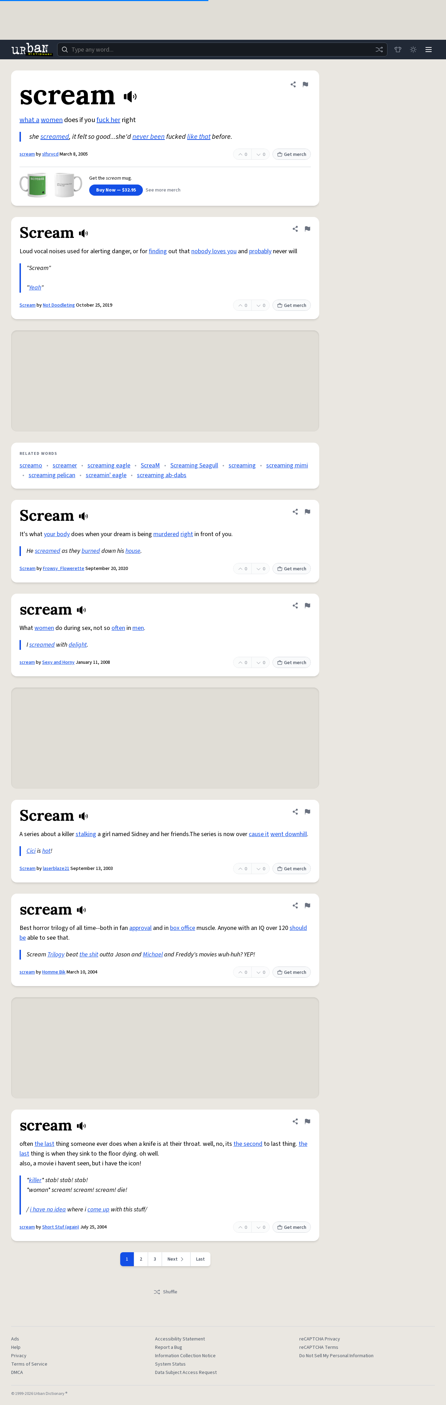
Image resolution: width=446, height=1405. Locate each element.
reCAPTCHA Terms (318, 1347)
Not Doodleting (59, 305)
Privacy (18, 1355)
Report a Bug (168, 1347)
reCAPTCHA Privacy (319, 1339)
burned (91, 551)
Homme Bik (54, 972)
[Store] (398, 49)
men (138, 628)
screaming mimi (287, 465)
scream (27, 154)
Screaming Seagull (194, 465)
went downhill (288, 834)
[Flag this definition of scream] (305, 84)
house (132, 551)
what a (29, 120)
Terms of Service (29, 1364)
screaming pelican (52, 475)
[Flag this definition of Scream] (307, 228)
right (186, 534)
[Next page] (176, 1259)
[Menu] (428, 49)
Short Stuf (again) (60, 1227)
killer (35, 1180)
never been (148, 137)
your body (57, 534)
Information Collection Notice (185, 1355)
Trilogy (55, 954)
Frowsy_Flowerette (63, 568)
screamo (31, 465)
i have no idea (48, 1209)
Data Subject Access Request (186, 1372)
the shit (88, 954)
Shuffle (165, 1291)
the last (44, 1144)
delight (78, 644)
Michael (153, 954)
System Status (170, 1364)
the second (247, 1144)
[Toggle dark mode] (413, 49)
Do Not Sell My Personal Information (336, 1355)
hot (46, 851)
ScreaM (150, 465)
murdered (166, 534)
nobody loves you (214, 251)
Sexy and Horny (58, 662)
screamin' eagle (106, 475)
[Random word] (379, 49)
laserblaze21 (56, 868)
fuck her (108, 120)
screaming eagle (108, 465)
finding (158, 251)
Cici (31, 851)
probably (260, 251)
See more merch (163, 190)
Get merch (291, 154)
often (118, 628)
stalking (86, 834)
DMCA (17, 1372)
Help (16, 1347)
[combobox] (222, 50)
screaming (242, 465)
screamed (54, 137)
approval (140, 928)
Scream (28, 305)
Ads (15, 1339)
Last (200, 1259)
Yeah (35, 287)
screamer (65, 465)
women (52, 120)
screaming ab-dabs (161, 475)
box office (182, 928)
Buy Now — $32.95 (116, 190)
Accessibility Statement (180, 1339)
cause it (259, 834)
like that (198, 137)
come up (98, 1209)
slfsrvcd (50, 154)
